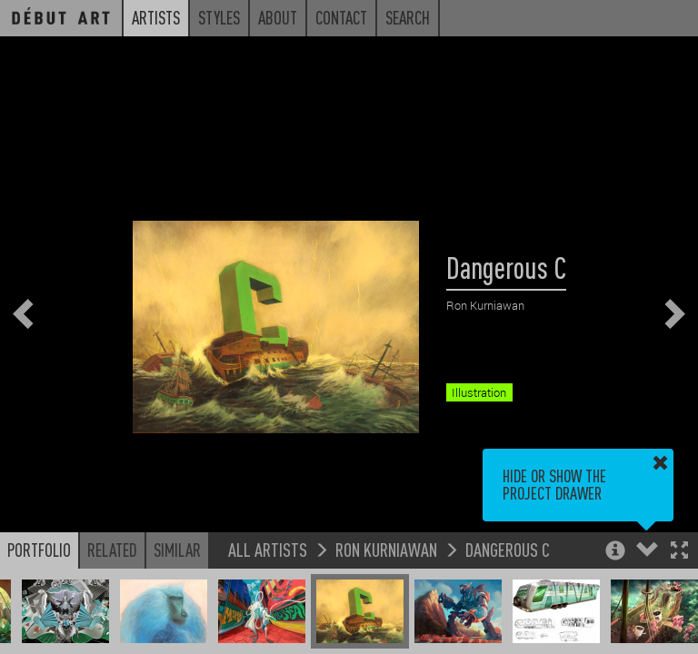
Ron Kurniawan (386, 549)
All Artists (267, 549)
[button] (679, 552)
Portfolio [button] (39, 549)
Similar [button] (177, 549)
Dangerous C (507, 549)
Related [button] (112, 549)
